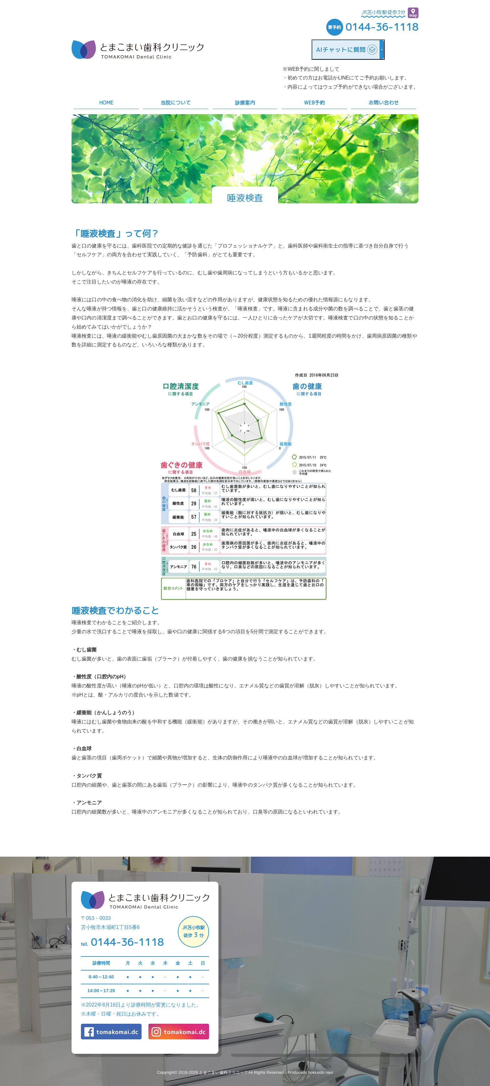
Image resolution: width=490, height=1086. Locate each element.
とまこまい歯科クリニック (223, 1072)
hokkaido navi (320, 1072)
